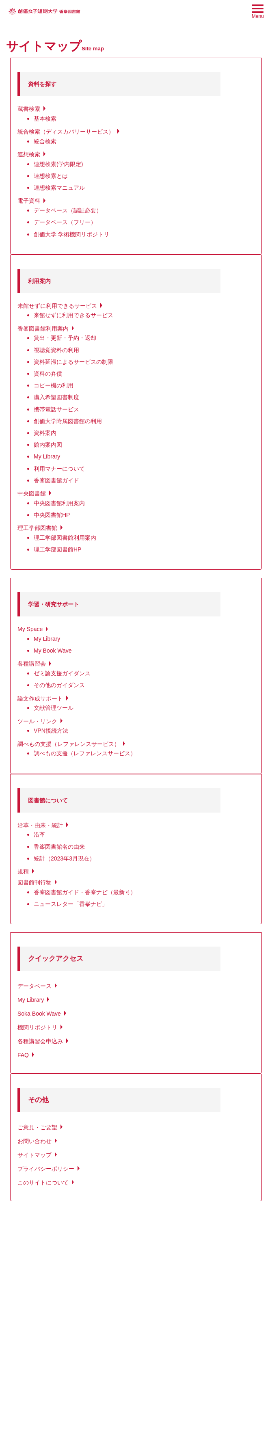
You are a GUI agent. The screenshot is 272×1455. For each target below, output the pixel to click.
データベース (34, 986)
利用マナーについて (59, 468)
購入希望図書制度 (56, 397)
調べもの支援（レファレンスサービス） (68, 744)
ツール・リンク (37, 721)
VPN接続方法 (51, 730)
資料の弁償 (48, 373)
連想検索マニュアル (59, 187)
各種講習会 (31, 663)
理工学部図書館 (37, 528)
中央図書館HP (52, 515)
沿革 (39, 834)
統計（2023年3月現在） (64, 858)
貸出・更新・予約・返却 (65, 338)
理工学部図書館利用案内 (65, 537)
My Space (30, 629)
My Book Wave (53, 650)
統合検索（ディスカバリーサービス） (65, 131)
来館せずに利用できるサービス (57, 306)
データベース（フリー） (65, 222)
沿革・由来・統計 (40, 825)
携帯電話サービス (56, 409)
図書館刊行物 (34, 882)
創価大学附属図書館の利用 (68, 421)
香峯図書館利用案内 (43, 328)
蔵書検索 (28, 109)
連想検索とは (51, 176)
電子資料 (28, 200)
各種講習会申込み (40, 1041)
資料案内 (45, 433)
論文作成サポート (40, 698)
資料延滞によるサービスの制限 (73, 362)
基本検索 (45, 118)
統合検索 (45, 141)
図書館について (48, 800)
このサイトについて (43, 1182)
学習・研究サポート (53, 604)
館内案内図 (48, 444)
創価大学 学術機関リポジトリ (71, 234)
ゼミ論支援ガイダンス (62, 673)
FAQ (23, 1055)
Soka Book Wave (39, 1013)
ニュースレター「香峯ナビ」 (71, 904)
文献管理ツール (53, 708)
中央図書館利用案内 (59, 503)
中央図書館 (31, 493)
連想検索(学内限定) (58, 164)
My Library (47, 456)
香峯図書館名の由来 (59, 846)
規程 (23, 871)
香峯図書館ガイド (56, 480)
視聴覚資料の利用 (56, 350)
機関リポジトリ (37, 1027)
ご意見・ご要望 (37, 1127)
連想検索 (28, 154)
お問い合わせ (34, 1141)
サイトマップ (34, 1155)
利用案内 (39, 281)
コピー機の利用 (53, 385)
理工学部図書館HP (57, 549)
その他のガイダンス (59, 685)
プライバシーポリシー (45, 1168)
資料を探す (42, 84)
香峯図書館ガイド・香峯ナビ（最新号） (85, 892)
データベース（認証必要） (68, 210)
